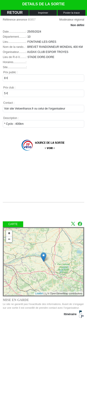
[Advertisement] (40, 179)
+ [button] (9, 233)
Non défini (77, 25)
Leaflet (39, 293)
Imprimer (43, 12)
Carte (13, 224)
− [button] (9, 239)
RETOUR (15, 13)
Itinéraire (70, 314)
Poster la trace (71, 12)
